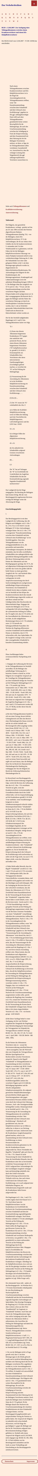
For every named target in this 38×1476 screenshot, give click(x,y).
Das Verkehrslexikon (11, 5)
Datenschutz (9, 1461)
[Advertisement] (19, 64)
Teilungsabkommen (20, 206)
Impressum (31, 1461)
